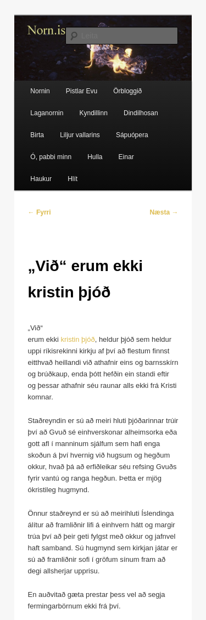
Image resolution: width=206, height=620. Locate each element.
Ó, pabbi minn (50, 157)
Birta (37, 135)
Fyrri (39, 212)
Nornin (39, 91)
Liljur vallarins (80, 135)
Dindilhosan (141, 113)
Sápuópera (132, 135)
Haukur (41, 179)
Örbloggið (127, 91)
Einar (126, 157)
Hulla (94, 157)
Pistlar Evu (81, 91)
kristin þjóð (78, 339)
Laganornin (46, 113)
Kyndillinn (94, 113)
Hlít (72, 179)
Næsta (163, 212)
